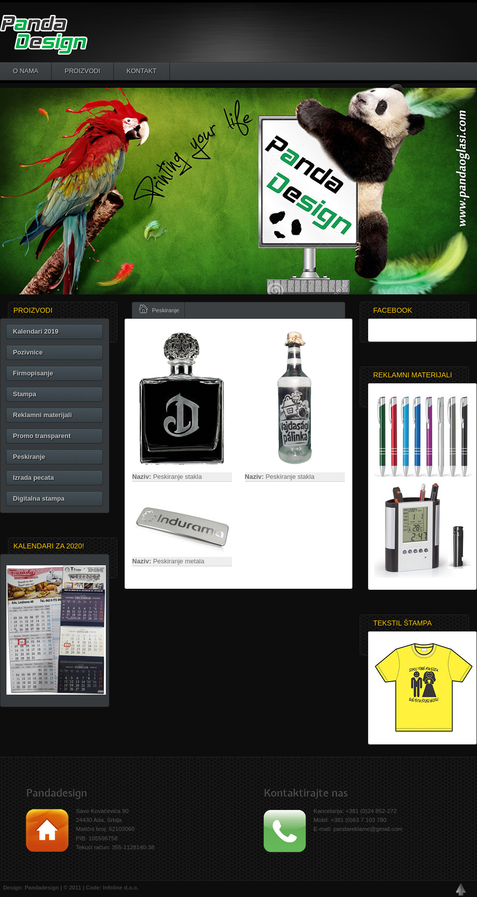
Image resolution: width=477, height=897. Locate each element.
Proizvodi (82, 71)
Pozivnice (28, 352)
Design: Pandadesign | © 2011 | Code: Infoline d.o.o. (69, 888)
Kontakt (142, 71)
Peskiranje (29, 456)
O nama (25, 71)
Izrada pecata (33, 477)
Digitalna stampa (39, 498)
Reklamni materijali (42, 415)
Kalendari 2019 (36, 331)
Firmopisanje (33, 373)
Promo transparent (42, 436)
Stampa (24, 394)
